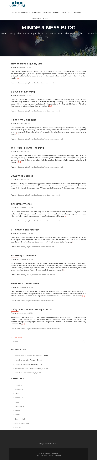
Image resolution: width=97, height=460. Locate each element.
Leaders (37, 83)
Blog (70, 12)
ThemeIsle (57, 455)
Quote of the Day (59, 12)
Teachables (47, 12)
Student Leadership (21, 423)
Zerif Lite (39, 455)
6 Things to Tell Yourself (25, 229)
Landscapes (18, 398)
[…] (18, 78)
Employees (30, 83)
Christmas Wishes (21, 204)
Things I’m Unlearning (23, 119)
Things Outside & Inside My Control (31, 309)
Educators (21, 83)
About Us (77, 12)
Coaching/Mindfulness (19, 12)
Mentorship (36, 12)
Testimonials (36, 18)
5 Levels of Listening (23, 91)
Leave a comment (47, 83)
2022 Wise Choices (22, 176)
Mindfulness (44, 139)
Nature (17, 410)
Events (16, 393)
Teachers (17, 427)
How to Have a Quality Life (26, 63)
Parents (43, 111)
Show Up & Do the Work (25, 283)
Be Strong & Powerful (23, 255)
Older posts (16, 338)
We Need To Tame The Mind (27, 147)
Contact (46, 18)
